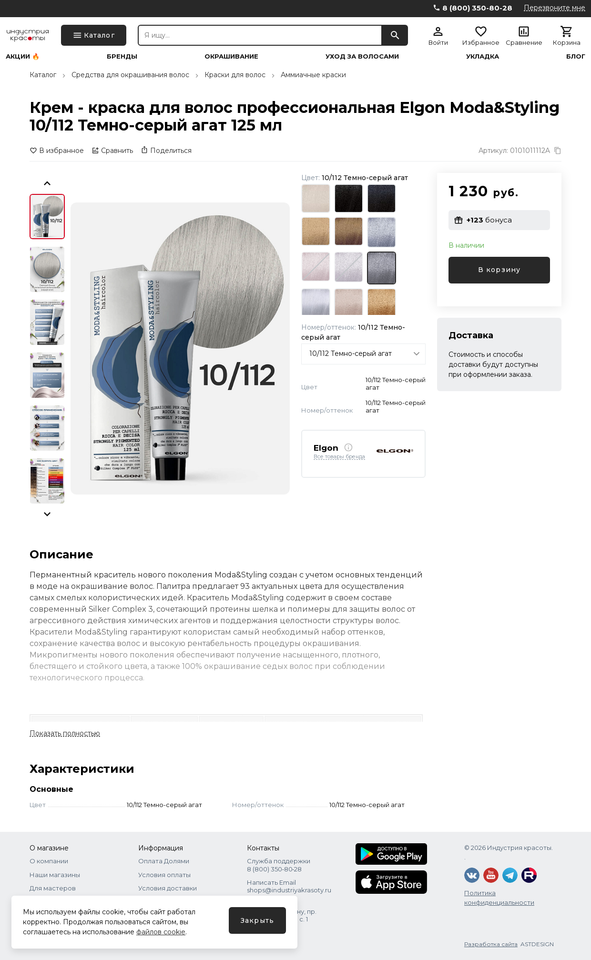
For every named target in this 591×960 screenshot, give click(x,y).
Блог (575, 56)
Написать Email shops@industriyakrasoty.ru (289, 886)
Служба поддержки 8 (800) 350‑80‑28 (278, 864)
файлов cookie (160, 932)
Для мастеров (53, 888)
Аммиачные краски (313, 75)
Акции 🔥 (23, 56)
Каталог (43, 75)
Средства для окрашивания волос (130, 75)
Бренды (122, 56)
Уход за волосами (362, 56)
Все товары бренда (339, 457)
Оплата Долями (163, 861)
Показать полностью (65, 733)
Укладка (482, 56)
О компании (49, 861)
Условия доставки (167, 888)
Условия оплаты (164, 875)
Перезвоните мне (554, 7)
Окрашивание (231, 56)
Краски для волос (234, 75)
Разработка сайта (491, 944)
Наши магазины (55, 875)
